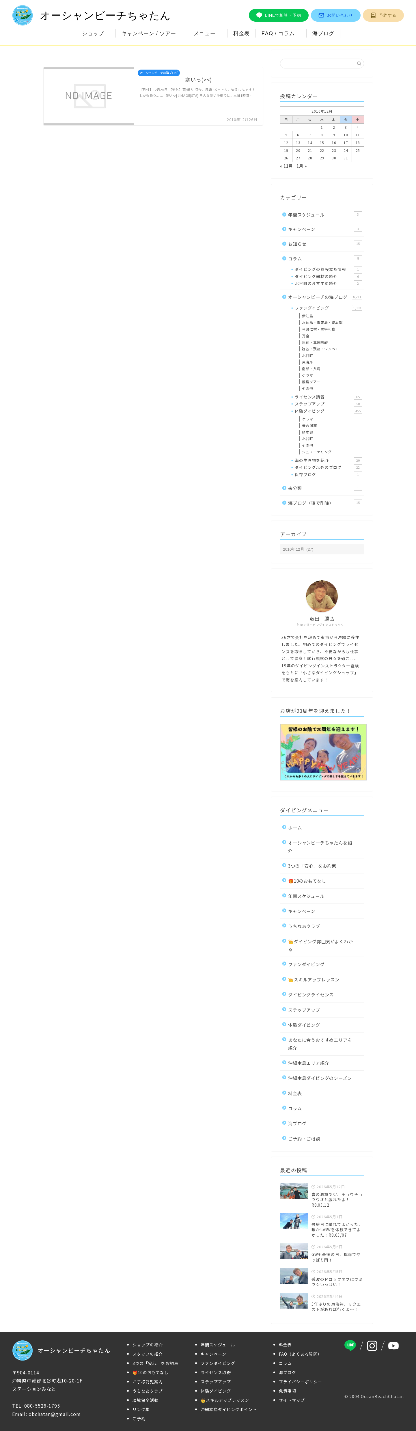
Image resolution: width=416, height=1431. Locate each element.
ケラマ (307, 375)
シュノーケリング (316, 451)
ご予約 (139, 1418)
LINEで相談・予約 (278, 15)
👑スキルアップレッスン (313, 979)
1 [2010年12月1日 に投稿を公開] (322, 127)
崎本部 (307, 432)
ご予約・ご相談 (304, 1138)
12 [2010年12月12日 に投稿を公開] (286, 142)
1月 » (301, 166)
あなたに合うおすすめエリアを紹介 (320, 1044)
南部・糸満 (311, 368)
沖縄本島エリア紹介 (308, 1063)
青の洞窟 (309, 425)
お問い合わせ (335, 15)
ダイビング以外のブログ (328, 467)
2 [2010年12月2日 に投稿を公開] (334, 127)
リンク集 (141, 1409)
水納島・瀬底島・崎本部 (322, 322)
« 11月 (286, 166)
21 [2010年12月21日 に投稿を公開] (310, 150)
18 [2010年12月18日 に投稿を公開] (358, 142)
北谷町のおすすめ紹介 (328, 283)
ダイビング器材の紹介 (328, 276)
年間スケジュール (325, 214)
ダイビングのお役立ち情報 (328, 269)
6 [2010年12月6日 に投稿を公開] (298, 134)
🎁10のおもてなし (307, 880)
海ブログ (323, 33)
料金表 (241, 33)
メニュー (205, 33)
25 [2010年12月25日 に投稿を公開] (358, 150)
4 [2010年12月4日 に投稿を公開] (358, 127)
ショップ (93, 33)
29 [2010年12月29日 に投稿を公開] (322, 157)
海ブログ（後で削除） (325, 503)
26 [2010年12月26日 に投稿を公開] (286, 157)
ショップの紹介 (148, 1345)
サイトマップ (292, 1400)
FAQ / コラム (278, 33)
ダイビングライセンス (311, 994)
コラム (325, 258)
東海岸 (307, 361)
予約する (383, 15)
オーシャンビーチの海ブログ (325, 297)
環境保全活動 (145, 1400)
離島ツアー (311, 381)
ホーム (295, 827)
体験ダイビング (328, 411)
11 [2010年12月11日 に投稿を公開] (358, 134)
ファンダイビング (328, 308)
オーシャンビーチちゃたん (91, 15)
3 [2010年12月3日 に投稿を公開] (346, 127)
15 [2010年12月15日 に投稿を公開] (322, 142)
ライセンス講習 (328, 397)
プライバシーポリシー (300, 1382)
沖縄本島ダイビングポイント (229, 1409)
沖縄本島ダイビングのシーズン (320, 1078)
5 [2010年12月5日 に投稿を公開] (286, 134)
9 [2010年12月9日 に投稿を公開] (334, 134)
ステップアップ (328, 404)
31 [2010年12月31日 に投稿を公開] (346, 157)
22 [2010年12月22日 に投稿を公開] (322, 150)
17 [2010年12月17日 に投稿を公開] (346, 142)
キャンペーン (325, 229)
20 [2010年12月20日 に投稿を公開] (298, 150)
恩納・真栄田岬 (315, 342)
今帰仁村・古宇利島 (318, 329)
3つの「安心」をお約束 (312, 865)
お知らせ (325, 244)
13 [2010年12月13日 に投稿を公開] (298, 142)
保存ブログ (328, 474)
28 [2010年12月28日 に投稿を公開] (310, 157)
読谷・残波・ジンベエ (320, 348)
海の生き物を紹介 (328, 460)
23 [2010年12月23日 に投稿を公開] (334, 150)
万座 (305, 335)
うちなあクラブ (304, 926)
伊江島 (307, 315)
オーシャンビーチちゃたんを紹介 (320, 846)
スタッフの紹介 (148, 1354)
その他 (307, 388)
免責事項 (287, 1391)
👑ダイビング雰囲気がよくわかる (320, 945)
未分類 (325, 488)
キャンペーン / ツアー (149, 33)
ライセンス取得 (216, 1372)
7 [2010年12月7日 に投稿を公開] (310, 134)
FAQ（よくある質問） (300, 1354)
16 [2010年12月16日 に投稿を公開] (334, 142)
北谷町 (307, 355)
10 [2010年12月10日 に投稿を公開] (346, 134)
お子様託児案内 (148, 1382)
